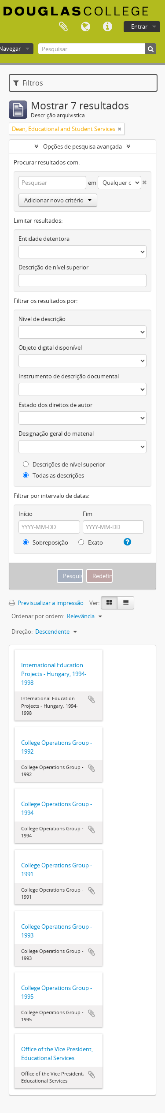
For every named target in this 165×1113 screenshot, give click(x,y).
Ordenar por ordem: (37, 616)
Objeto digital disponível (50, 347)
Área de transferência (63, 27)
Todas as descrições (53, 475)
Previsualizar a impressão (46, 603)
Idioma (85, 27)
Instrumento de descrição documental (68, 376)
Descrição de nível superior (53, 267)
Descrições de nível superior (64, 464)
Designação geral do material (56, 433)
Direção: (22, 631)
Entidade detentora (44, 239)
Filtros (28, 83)
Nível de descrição (42, 319)
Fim (87, 514)
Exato (90, 542)
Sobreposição (45, 542)
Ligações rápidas (107, 27)
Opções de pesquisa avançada (82, 146)
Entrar (139, 26)
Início (25, 514)
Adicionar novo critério (58, 200)
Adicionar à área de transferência (91, 699)
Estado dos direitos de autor (55, 405)
